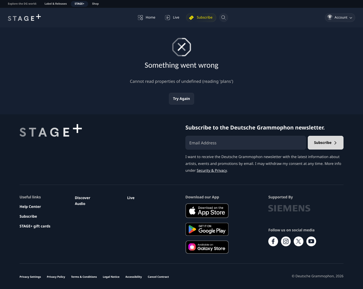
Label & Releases (56, 4)
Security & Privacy (212, 170)
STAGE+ (79, 4)
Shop (95, 4)
